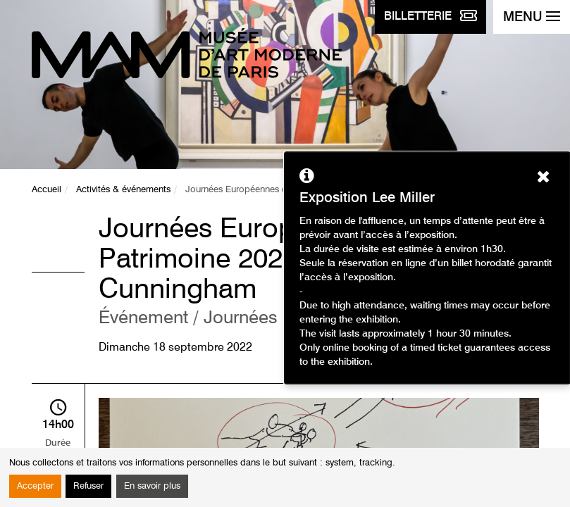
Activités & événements (123, 189)
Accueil (46, 189)
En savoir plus (152, 486)
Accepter (35, 486)
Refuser (88, 486)
